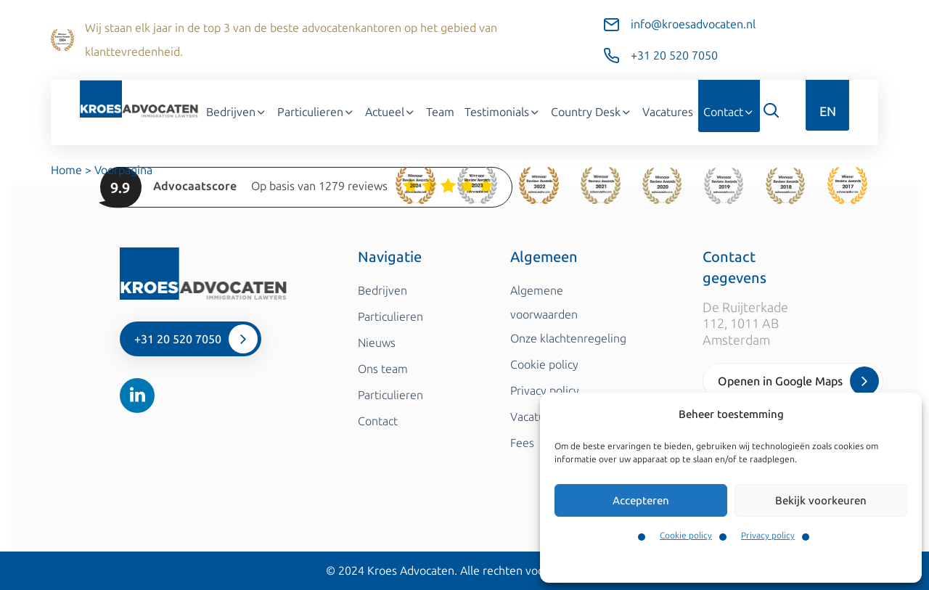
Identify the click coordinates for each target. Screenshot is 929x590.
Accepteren (641, 500)
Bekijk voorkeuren (821, 500)
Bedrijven (236, 112)
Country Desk (591, 112)
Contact (729, 112)
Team (440, 112)
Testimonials (502, 112)
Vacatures (667, 112)
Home (66, 170)
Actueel (390, 112)
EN (827, 112)
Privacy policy (768, 535)
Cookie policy (686, 535)
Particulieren (316, 112)
